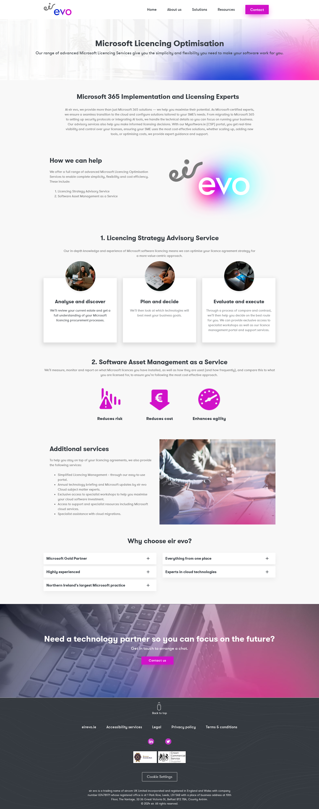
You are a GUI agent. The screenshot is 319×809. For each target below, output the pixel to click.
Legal (156, 727)
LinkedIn (151, 741)
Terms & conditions (221, 727)
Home (152, 9)
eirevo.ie (89, 727)
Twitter (168, 741)
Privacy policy (184, 727)
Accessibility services (124, 727)
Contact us (157, 660)
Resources (226, 9)
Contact (257, 9)
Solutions (199, 9)
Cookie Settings (159, 776)
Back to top (159, 713)
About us (174, 9)
